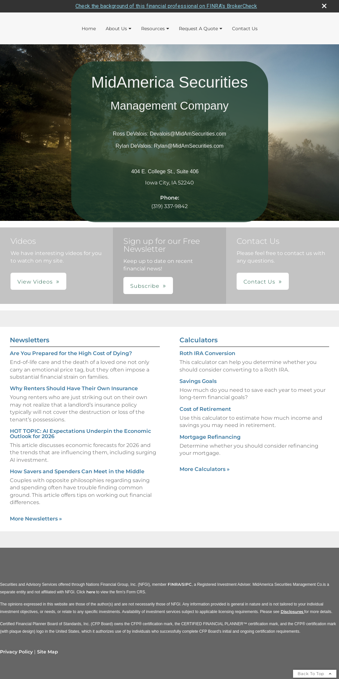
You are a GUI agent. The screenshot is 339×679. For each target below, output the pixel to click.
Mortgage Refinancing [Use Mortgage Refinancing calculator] (210, 437)
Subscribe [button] (144, 286)
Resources (153, 28)
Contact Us (245, 28)
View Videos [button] (35, 282)
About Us (116, 28)
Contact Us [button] (259, 282)
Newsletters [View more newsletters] (29, 340)
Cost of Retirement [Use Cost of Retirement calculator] (205, 409)
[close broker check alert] (324, 5)
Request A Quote (198, 28)
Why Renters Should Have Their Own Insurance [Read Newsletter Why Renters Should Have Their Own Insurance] (74, 388)
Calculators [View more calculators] (199, 340)
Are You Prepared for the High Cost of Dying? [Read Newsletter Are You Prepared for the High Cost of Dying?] (71, 353)
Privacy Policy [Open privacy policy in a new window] (16, 651)
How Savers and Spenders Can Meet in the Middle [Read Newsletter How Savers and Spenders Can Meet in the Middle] (77, 471)
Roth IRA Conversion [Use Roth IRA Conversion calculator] (207, 353)
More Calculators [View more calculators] (205, 469)
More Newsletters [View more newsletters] (36, 518)
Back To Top (315, 673)
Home (89, 28)
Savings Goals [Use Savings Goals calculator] (198, 381)
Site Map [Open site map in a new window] (47, 651)
